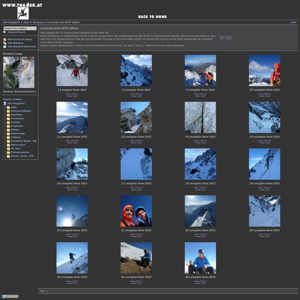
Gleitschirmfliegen (21, 111)
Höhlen (15, 129)
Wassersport (18, 144)
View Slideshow (15, 43)
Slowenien (38, 22)
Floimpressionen (20, 152)
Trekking (15, 137)
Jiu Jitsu (15, 148)
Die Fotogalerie (11, 22)
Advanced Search (16, 32)
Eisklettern (17, 114)
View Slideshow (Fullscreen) (22, 46)
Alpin (26, 22)
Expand (7, 99)
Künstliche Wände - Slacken (26, 141)
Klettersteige (18, 133)
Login (293, 22)
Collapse (17, 99)
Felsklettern (17, 118)
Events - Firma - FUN (22, 156)
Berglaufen (17, 126)
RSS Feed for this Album (20, 39)
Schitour (15, 122)
